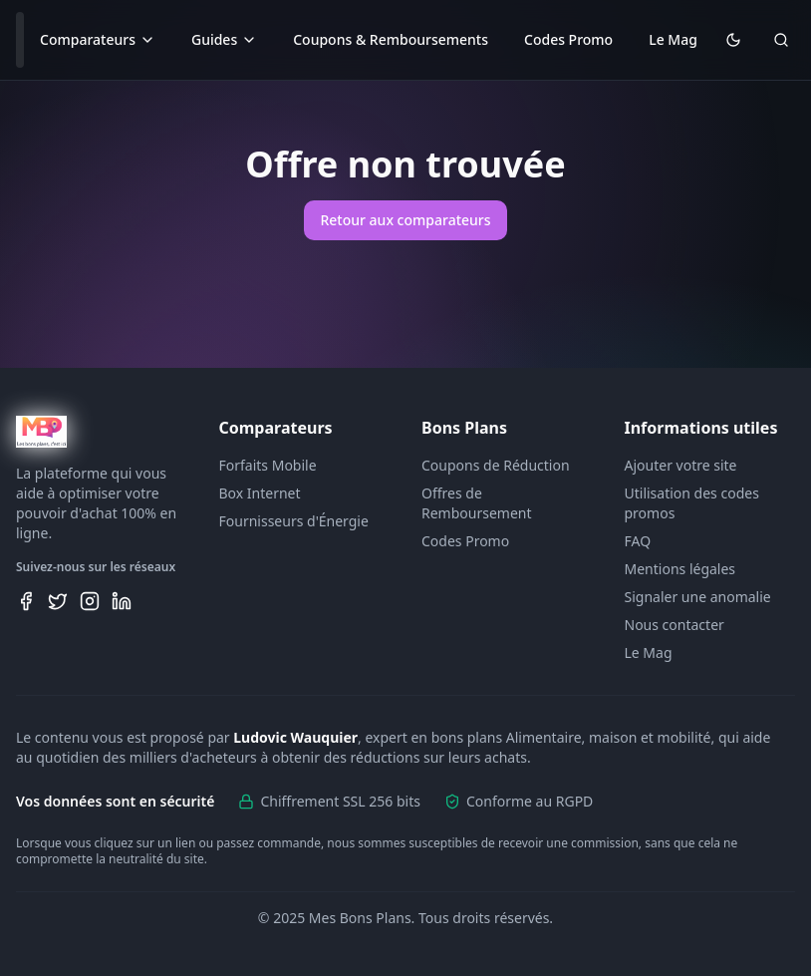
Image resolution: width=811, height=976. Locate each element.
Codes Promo (568, 39)
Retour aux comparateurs (405, 219)
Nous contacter (674, 624)
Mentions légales (680, 568)
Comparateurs (97, 39)
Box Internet (260, 493)
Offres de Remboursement (476, 503)
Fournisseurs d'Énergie (294, 520)
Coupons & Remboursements (390, 39)
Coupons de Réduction (495, 465)
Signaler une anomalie (698, 596)
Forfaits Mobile (268, 465)
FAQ (638, 540)
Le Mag (673, 39)
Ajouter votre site (681, 465)
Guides (224, 39)
